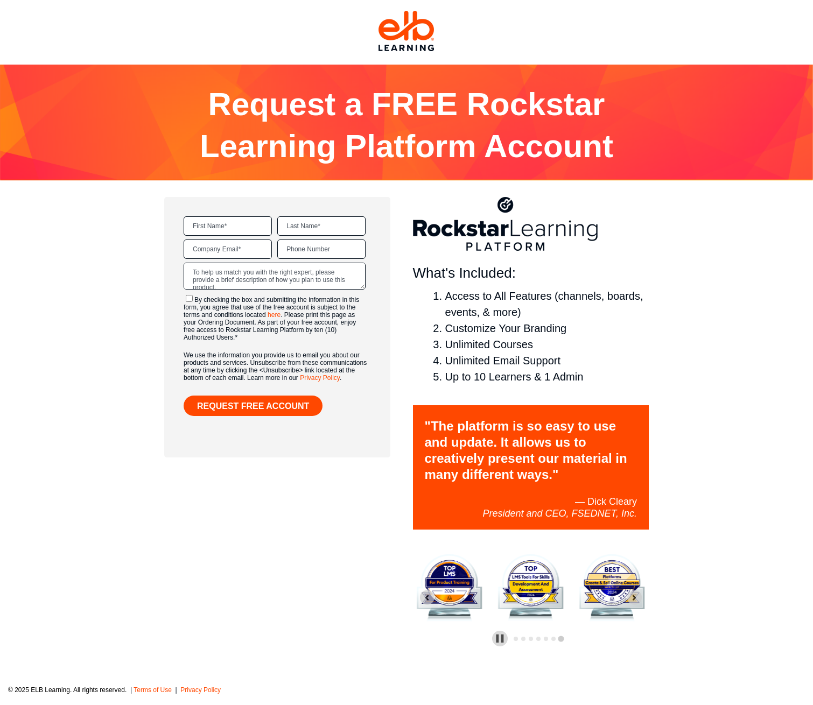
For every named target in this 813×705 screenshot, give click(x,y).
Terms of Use (153, 690)
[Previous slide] (427, 597)
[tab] (516, 639)
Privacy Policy (320, 378)
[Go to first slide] (634, 597)
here (274, 315)
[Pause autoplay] (500, 638)
